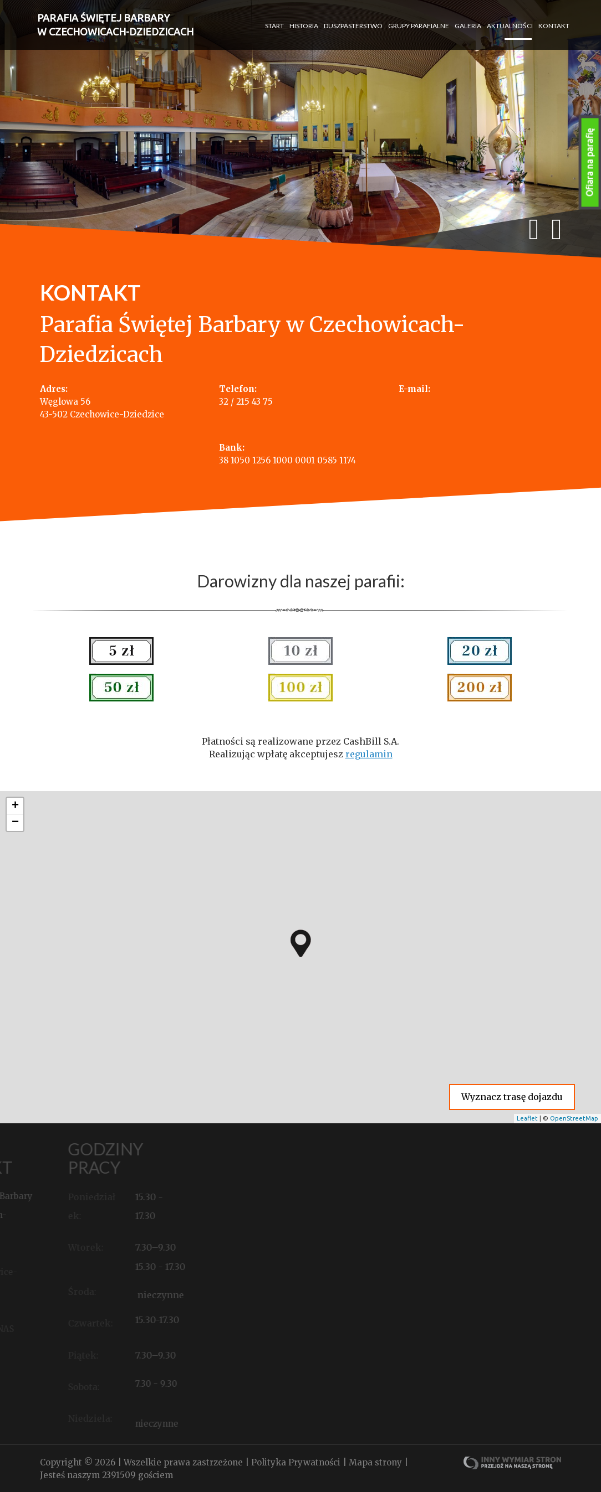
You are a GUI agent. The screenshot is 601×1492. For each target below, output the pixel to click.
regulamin (369, 754)
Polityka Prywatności (297, 1462)
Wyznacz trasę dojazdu (512, 1096)
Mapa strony (376, 1462)
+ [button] (15, 806)
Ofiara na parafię (590, 162)
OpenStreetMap (574, 1118)
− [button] (15, 822)
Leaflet (527, 1118)
